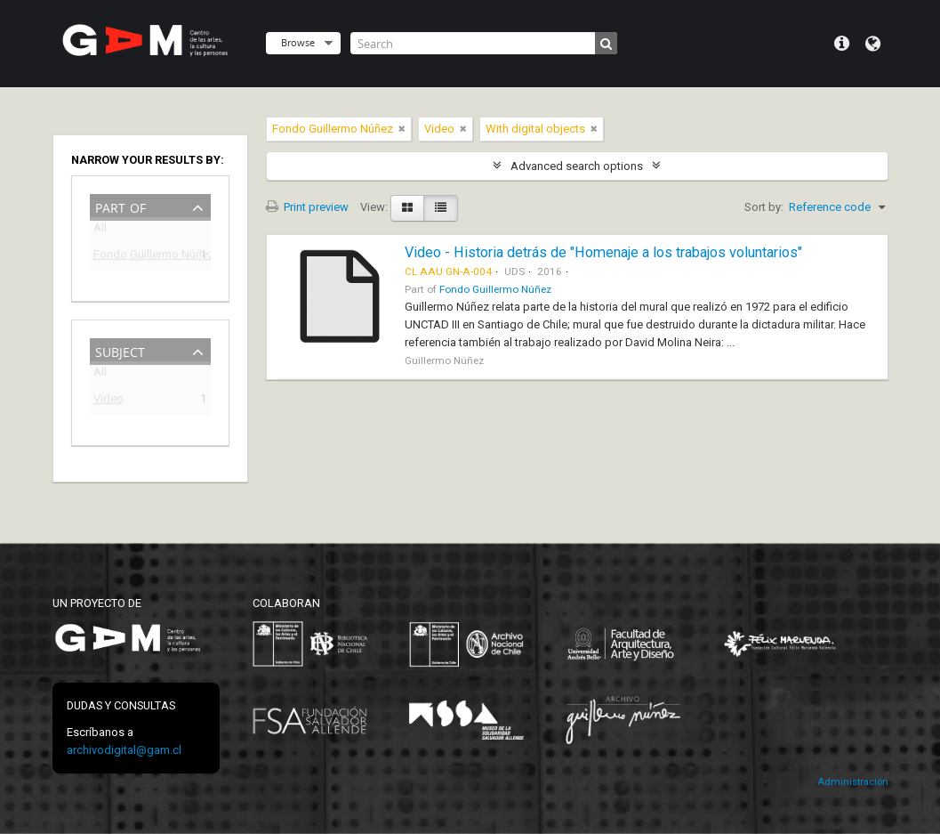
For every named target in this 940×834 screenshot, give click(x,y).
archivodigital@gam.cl (124, 750)
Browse (298, 42)
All (100, 231)
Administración (852, 782)
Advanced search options (576, 166)
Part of (120, 206)
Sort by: (763, 207)
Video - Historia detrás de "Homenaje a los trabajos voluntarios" (603, 252)
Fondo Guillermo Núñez (137, 256)
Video (108, 401)
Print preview (307, 207)
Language (872, 43)
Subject (120, 350)
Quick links (841, 43)
